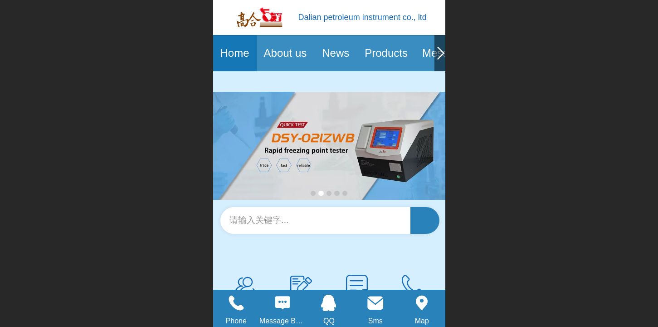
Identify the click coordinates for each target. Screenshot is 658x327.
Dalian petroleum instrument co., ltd (362, 17)
